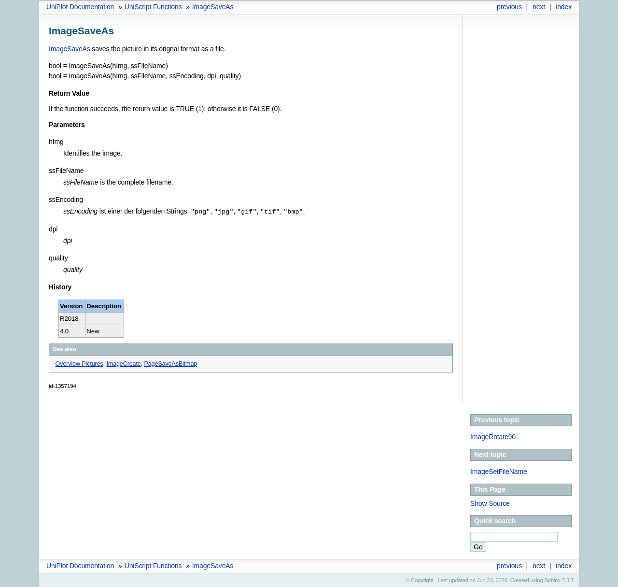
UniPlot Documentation (80, 7)
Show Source (490, 503)
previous (509, 7)
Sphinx (553, 580)
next (539, 7)
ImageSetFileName (498, 471)
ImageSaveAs (213, 7)
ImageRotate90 (493, 436)
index (564, 7)
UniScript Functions (153, 7)
